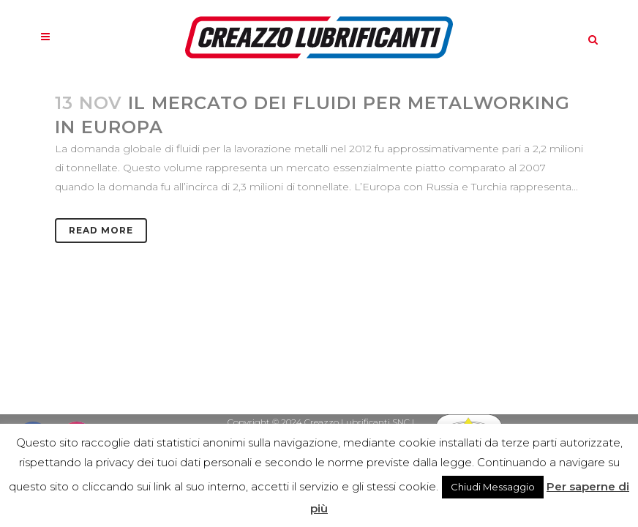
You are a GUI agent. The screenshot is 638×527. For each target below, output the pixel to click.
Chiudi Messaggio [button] (493, 487)
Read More (101, 230)
